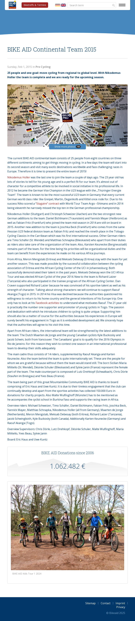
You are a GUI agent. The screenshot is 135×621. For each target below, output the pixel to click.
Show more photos (67, 146)
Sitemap (90, 603)
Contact (105, 603)
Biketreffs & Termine (35, 5)
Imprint (120, 603)
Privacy (120, 607)
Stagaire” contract (47, 203)
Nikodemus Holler (18, 177)
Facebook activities (47, 303)
